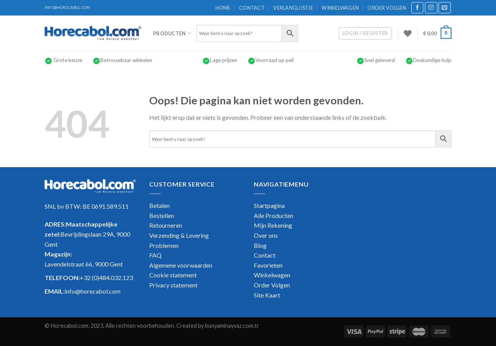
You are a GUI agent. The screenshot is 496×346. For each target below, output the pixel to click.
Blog (260, 245)
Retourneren (165, 225)
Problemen (164, 245)
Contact (252, 8)
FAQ (155, 255)
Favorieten (268, 265)
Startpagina (269, 205)
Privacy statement (173, 285)
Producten (172, 33)
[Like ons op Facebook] (417, 7)
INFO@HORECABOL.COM (67, 7)
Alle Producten (273, 215)
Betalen (159, 205)
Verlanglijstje (293, 8)
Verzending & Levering (179, 235)
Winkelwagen (340, 8)
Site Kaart (267, 295)
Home (223, 8)
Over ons (266, 235)
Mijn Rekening (273, 225)
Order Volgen (386, 8)
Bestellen (161, 215)
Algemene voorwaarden (180, 265)
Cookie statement (173, 275)
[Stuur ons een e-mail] (444, 7)
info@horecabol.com (93, 291)
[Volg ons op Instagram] (431, 7)
